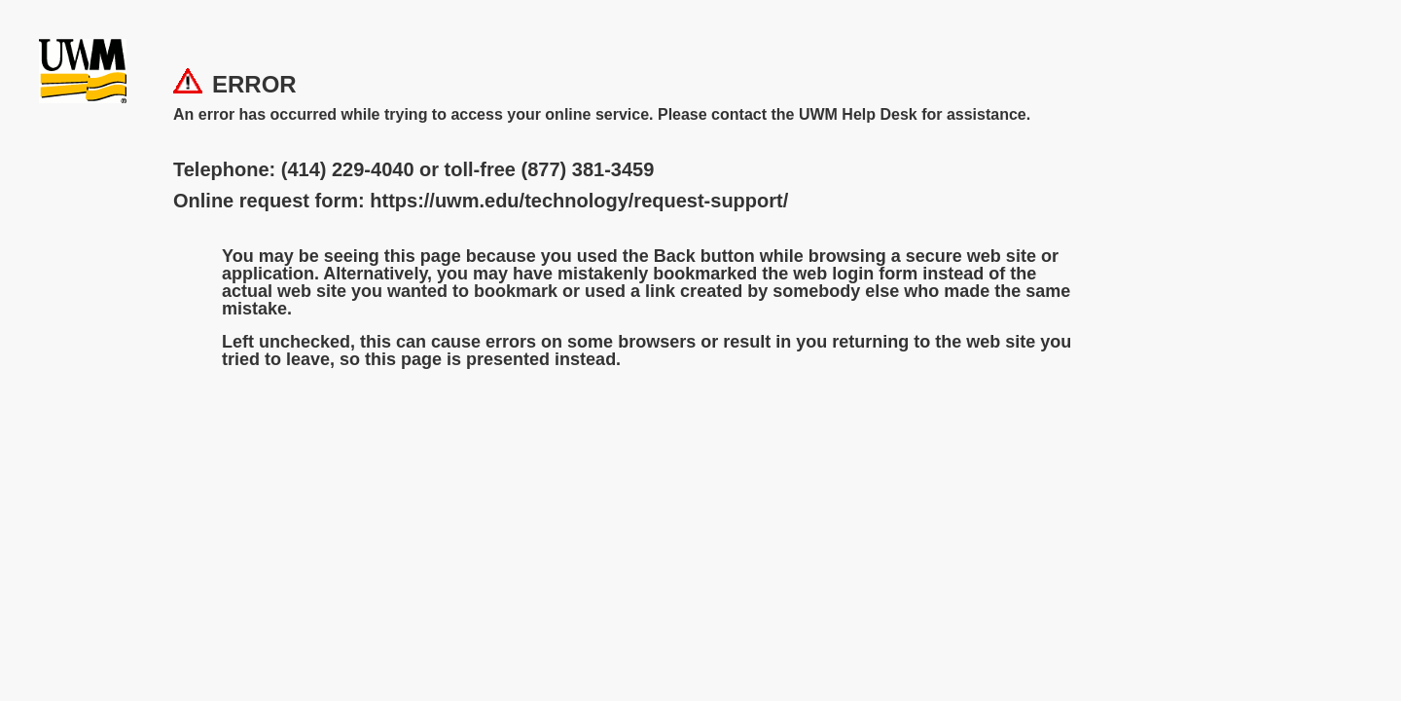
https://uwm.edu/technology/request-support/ (579, 200)
